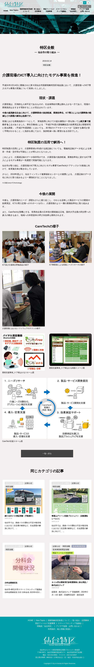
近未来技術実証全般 (61, 549)
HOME (5, 11)
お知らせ (28, 483)
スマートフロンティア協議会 (61, 10)
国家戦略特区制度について (26, 10)
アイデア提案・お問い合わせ (85, 10)
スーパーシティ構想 (14, 483)
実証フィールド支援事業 (48, 10)
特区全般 (46, 65)
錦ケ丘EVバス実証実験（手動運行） (19, 516)
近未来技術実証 (79, 546)
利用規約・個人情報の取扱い (60, 629)
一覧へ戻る (47, 454)
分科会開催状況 (11, 583)
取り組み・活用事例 (38, 10)
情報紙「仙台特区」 (73, 10)
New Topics (14, 10)
